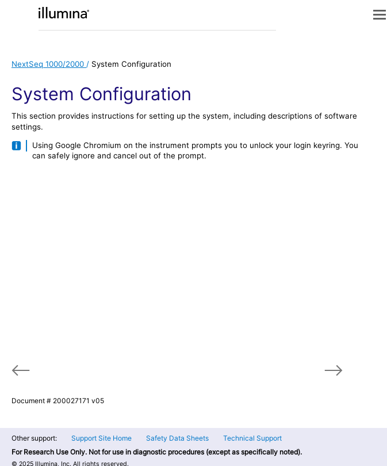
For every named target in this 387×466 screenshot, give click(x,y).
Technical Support (252, 438)
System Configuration (131, 64)
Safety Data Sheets (177, 438)
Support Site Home (101, 438)
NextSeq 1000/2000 (49, 64)
